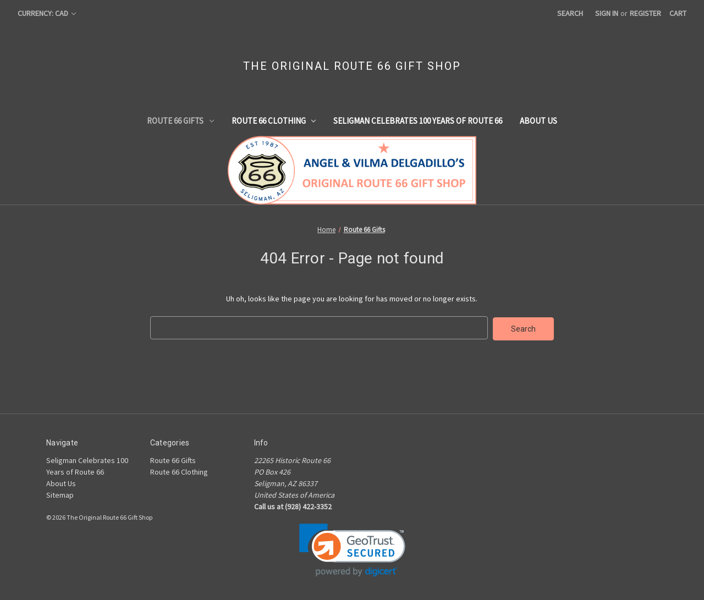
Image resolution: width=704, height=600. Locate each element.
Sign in (606, 13)
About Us (538, 120)
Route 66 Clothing (274, 120)
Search (570, 13)
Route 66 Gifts (180, 120)
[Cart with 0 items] (677, 13)
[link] (352, 549)
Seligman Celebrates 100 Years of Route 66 (417, 120)
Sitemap (60, 494)
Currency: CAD (47, 13)
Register (645, 13)
